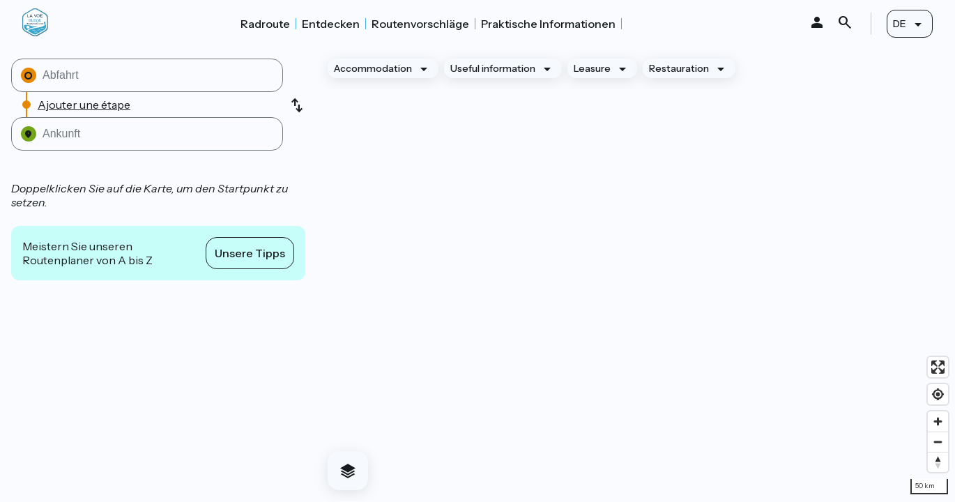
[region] (635, 274)
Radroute (265, 24)
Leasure (592, 68)
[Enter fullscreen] (938, 367)
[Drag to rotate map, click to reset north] (938, 462)
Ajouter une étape (84, 105)
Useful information (492, 68)
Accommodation (373, 68)
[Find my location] (938, 394)
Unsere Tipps (250, 253)
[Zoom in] (938, 421)
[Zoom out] (938, 442)
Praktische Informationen (548, 24)
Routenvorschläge (420, 24)
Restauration (679, 68)
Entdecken (331, 24)
